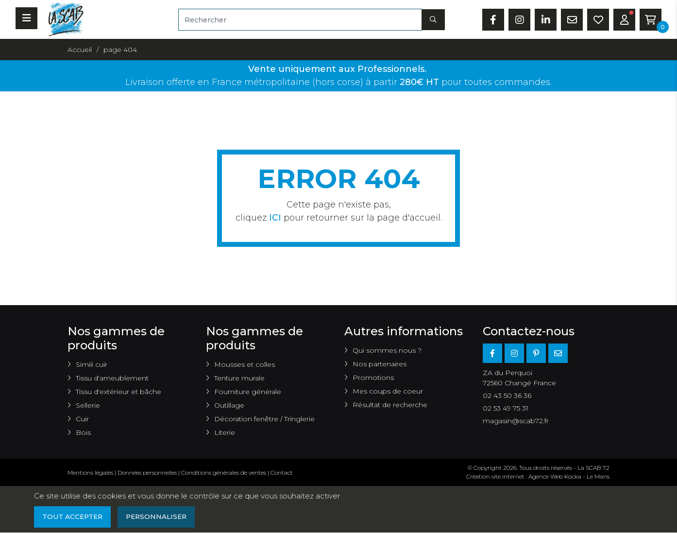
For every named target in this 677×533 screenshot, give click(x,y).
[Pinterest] (536, 353)
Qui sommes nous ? (387, 350)
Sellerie (88, 405)
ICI (275, 217)
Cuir (82, 418)
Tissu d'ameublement (112, 378)
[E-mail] (558, 353)
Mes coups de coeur (388, 391)
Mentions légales (90, 472)
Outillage (229, 405)
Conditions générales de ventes (223, 472)
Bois (83, 432)
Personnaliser (159, 517)
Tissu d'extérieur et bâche (118, 391)
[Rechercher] (300, 20)
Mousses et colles (244, 364)
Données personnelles (147, 472)
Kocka (572, 476)
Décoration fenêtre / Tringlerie (264, 418)
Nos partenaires (379, 364)
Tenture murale (239, 378)
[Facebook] (492, 353)
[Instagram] (514, 353)
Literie (224, 432)
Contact (282, 472)
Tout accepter (73, 517)
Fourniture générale (247, 391)
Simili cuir (91, 364)
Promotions (373, 377)
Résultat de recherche (390, 404)
